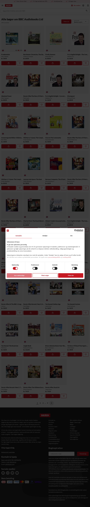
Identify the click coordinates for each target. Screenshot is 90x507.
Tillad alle (71, 275)
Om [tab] (71, 235)
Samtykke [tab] (19, 235)
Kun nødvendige (19, 275)
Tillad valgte (45, 275)
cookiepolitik (66, 257)
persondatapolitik (54, 257)
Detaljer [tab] (45, 235)
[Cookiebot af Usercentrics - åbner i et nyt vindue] (75, 230)
